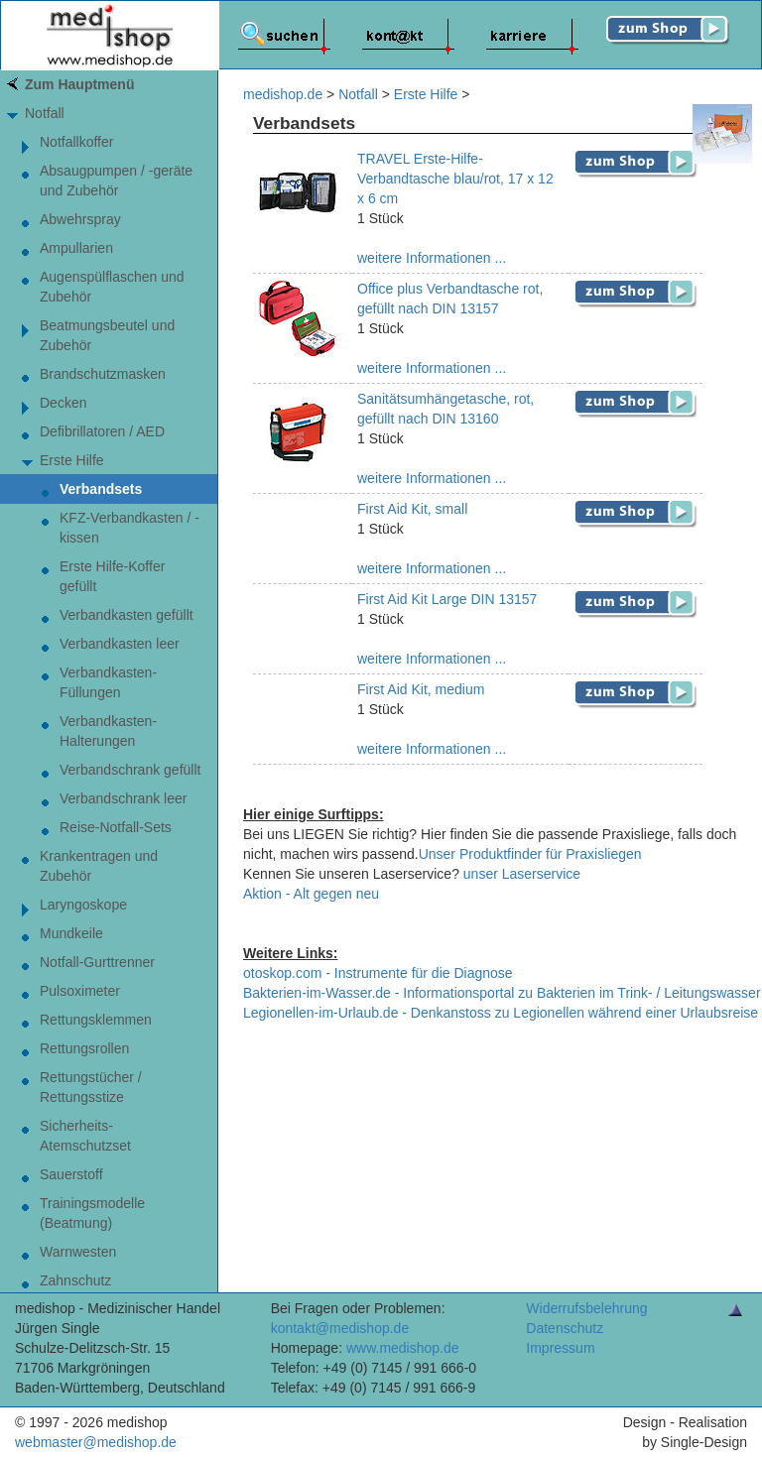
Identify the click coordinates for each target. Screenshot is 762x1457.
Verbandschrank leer (123, 798)
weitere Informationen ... (431, 258)
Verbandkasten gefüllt (126, 615)
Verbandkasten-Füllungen (108, 682)
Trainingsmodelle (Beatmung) (92, 1213)
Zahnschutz (75, 1280)
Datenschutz (564, 1328)
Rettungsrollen (84, 1048)
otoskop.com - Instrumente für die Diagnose (378, 973)
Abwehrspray (80, 219)
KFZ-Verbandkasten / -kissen (129, 528)
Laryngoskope (83, 904)
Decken (63, 403)
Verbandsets (101, 489)
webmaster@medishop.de (96, 1442)
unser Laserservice (521, 874)
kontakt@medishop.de (340, 1328)
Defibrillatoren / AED (102, 431)
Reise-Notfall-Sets (116, 827)
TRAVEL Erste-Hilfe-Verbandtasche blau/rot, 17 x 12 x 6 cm (455, 178)
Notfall (44, 113)
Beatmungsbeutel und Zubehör (107, 335)
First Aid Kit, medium (420, 689)
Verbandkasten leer (120, 644)
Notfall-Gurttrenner (97, 962)
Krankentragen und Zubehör (99, 866)
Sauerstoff (71, 1174)
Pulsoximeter (80, 991)
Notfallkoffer (76, 142)
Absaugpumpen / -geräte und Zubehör (116, 180)
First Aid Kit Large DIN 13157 (447, 599)
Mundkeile (71, 933)
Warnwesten (78, 1252)
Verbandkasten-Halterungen (108, 731)
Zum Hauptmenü (79, 84)
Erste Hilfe (72, 460)
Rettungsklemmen (96, 1020)
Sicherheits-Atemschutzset (85, 1135)
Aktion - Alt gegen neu (311, 894)
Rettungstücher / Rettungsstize (91, 1087)
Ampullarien (76, 248)
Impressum (560, 1348)
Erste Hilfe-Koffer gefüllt (112, 576)
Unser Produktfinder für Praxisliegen (530, 854)
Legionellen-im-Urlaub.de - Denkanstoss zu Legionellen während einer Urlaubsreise (500, 1013)
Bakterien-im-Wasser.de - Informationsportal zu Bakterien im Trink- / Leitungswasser (502, 993)
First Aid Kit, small (412, 509)
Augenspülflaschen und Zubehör (112, 286)
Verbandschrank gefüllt (130, 770)
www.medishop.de (402, 1348)
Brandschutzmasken (103, 374)
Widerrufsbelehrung (586, 1308)
